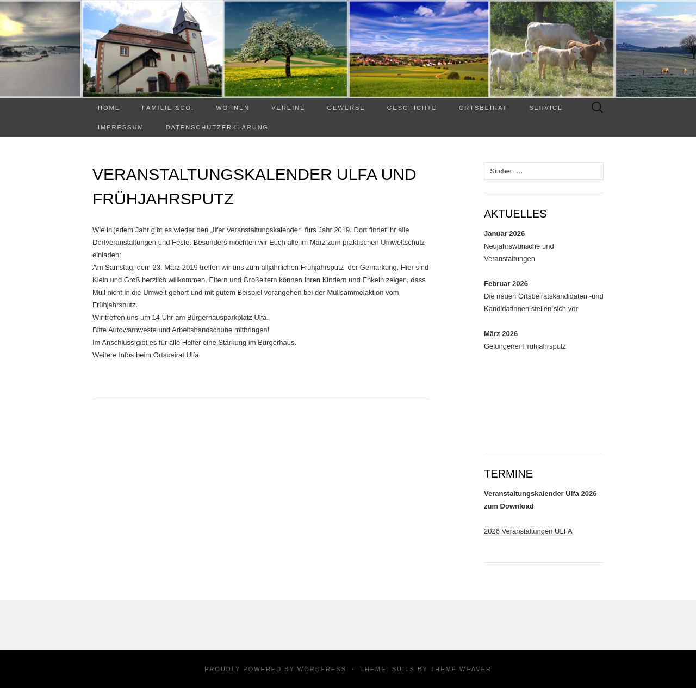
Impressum (121, 127)
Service (546, 107)
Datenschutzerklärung (217, 127)
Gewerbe (346, 107)
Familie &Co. (168, 107)
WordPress (321, 669)
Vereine (288, 107)
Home (109, 107)
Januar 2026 (504, 234)
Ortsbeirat (483, 107)
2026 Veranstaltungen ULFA (528, 531)
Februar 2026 (506, 284)
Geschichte (412, 107)
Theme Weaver (460, 669)
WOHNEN (233, 107)
